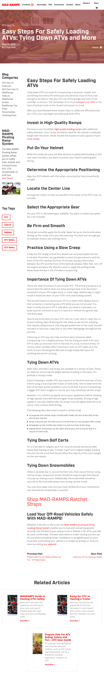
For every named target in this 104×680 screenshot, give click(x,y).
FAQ (50, 5)
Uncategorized (9, 115)
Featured (6, 86)
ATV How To (8, 25)
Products (26, 5)
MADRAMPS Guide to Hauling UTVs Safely (32, 597)
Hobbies (8, 232)
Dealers (86, 3)
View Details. (8, 178)
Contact (69, 5)
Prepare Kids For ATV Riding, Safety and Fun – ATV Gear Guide (58, 637)
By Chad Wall (8, 47)
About (77, 5)
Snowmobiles (8, 112)
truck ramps (33, 138)
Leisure (7, 225)
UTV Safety (9, 247)
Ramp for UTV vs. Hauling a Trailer (80, 597)
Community (59, 5)
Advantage (41, 5)
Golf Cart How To (10, 89)
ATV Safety (9, 240)
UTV (6, 217)
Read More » (25, 621)
